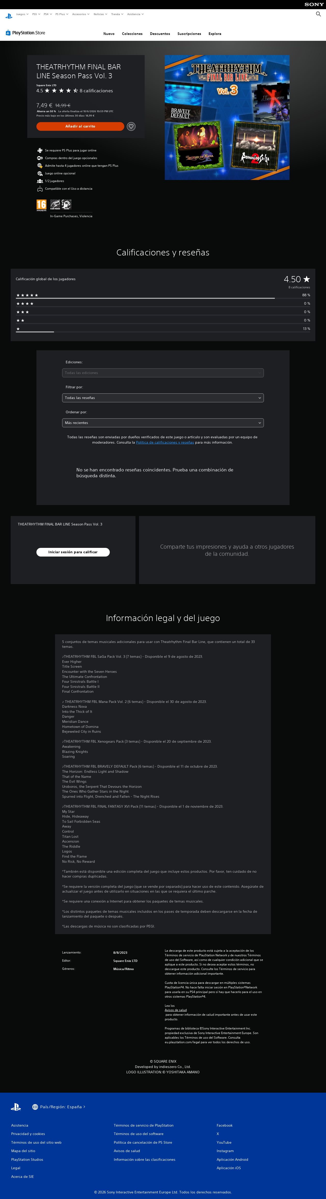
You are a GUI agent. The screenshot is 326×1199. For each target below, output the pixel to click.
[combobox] (163, 368)
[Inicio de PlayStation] (9, 14)
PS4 (46, 14)
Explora (215, 29)
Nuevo (109, 29)
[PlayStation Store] (26, 28)
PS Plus (60, 14)
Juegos (20, 14)
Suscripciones (189, 29)
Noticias (99, 14)
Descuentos (160, 29)
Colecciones (132, 29)
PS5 (34, 14)
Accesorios (79, 14)
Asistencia (133, 14)
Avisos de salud (176, 1005)
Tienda (115, 14)
